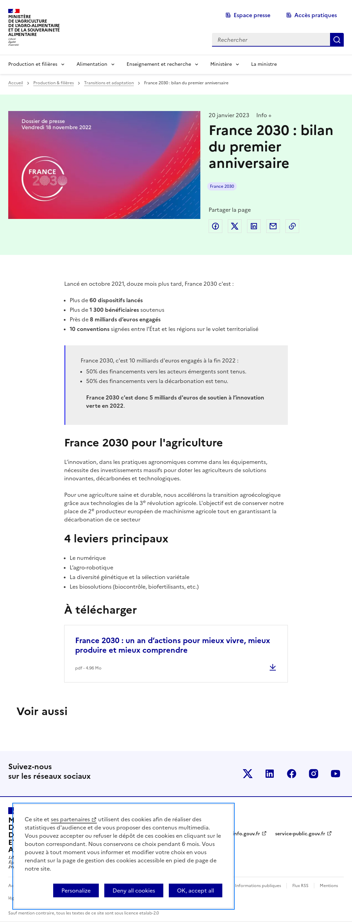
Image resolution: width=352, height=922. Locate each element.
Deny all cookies (134, 890)
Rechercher (337, 40)
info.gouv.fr (246, 833)
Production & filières (53, 83)
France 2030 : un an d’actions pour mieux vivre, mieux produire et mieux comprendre (172, 645)
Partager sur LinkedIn (254, 226)
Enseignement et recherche (159, 64)
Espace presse (252, 15)
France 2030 (222, 186)
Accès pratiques (315, 15)
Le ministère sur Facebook (291, 773)
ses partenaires (70, 819)
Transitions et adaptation (109, 83)
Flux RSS (300, 886)
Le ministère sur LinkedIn (269, 773)
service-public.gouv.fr (300, 833)
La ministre (264, 64)
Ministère (221, 64)
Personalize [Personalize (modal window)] (76, 890)
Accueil (15, 83)
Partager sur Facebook (215, 226)
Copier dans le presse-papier (292, 226)
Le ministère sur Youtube (335, 773)
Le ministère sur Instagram (313, 773)
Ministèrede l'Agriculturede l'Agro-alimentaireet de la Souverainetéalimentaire (34, 25)
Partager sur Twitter (235, 226)
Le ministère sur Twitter (247, 773)
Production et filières (32, 64)
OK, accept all (195, 890)
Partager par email (273, 226)
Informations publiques (258, 886)
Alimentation (92, 64)
